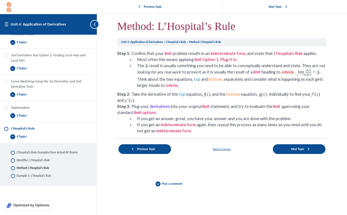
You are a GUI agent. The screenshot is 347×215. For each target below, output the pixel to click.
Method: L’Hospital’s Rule (205, 42)
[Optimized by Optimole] (27, 205)
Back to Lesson (222, 149)
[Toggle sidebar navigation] (91, 24)
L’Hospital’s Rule (176, 42)
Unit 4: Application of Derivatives (38, 24)
